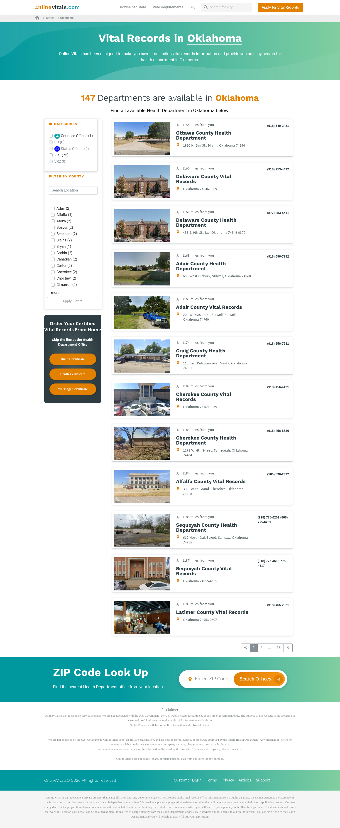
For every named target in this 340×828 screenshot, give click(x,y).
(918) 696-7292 (278, 256)
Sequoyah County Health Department (206, 528)
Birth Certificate (73, 359)
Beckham (66, 234)
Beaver (64, 227)
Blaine (64, 240)
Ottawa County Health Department (203, 135)
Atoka (63, 221)
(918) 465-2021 (278, 605)
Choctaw (66, 278)
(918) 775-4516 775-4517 (272, 563)
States (50, 18)
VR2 (60, 161)
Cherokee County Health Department (206, 440)
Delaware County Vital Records (203, 179)
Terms (211, 780)
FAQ (192, 7)
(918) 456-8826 (278, 430)
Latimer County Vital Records (212, 612)
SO (59, 142)
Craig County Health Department (200, 353)
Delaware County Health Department (206, 223)
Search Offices (255, 679)
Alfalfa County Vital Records (210, 481)
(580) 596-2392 (278, 474)
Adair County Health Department (201, 266)
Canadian (66, 259)
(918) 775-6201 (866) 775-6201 (273, 520)
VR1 (61, 155)
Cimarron (66, 285)
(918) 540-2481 (278, 126)
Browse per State (133, 6)
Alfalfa (64, 215)
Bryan (63, 246)
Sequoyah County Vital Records (204, 571)
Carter (64, 265)
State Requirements (167, 7)
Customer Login (188, 780)
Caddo (64, 253)
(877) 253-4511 (278, 213)
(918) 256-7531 (278, 343)
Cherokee (66, 272)
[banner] (57, 7)
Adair (63, 208)
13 (279, 648)
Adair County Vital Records (209, 307)
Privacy (227, 780)
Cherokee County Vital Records (203, 397)
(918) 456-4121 (278, 387)
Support (263, 780)
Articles (245, 780)
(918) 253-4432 (278, 169)
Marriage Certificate (73, 389)
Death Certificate (72, 374)
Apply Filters (72, 301)
